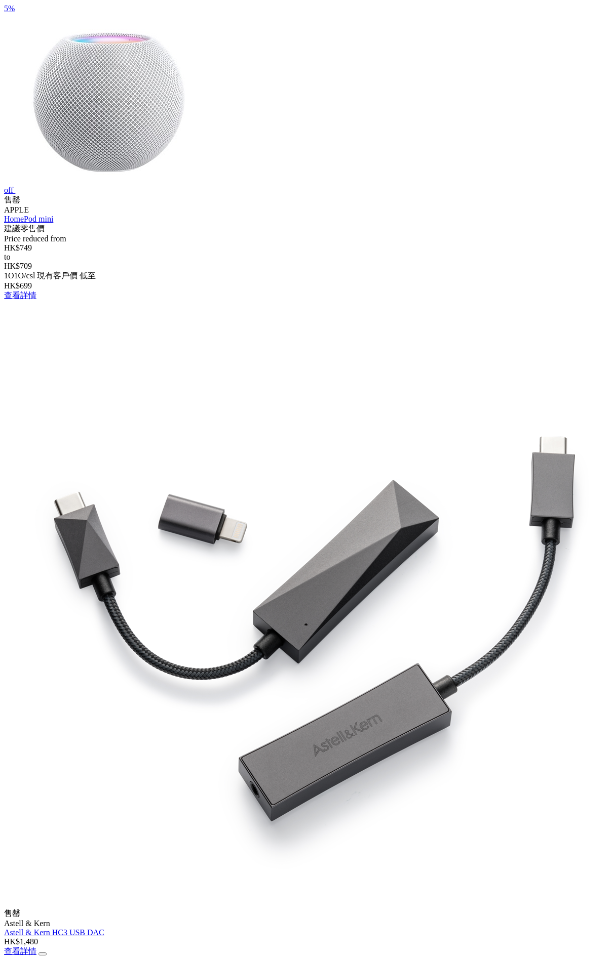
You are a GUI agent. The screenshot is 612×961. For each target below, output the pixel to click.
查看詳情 (20, 295)
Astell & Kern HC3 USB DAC (54, 932)
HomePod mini (28, 219)
